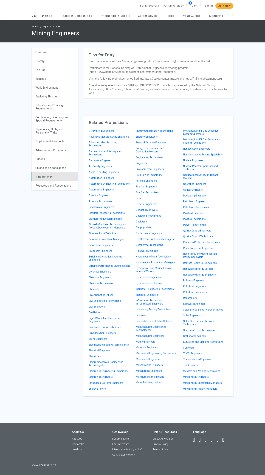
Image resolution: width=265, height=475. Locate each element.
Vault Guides (192, 16)
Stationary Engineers (195, 336)
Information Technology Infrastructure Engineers (149, 302)
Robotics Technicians (195, 292)
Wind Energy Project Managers (200, 388)
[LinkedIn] (201, 440)
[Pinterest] (218, 440)
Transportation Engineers (197, 359)
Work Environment (46, 87)
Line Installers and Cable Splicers (154, 321)
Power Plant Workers (195, 224)
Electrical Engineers (100, 350)
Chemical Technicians (101, 283)
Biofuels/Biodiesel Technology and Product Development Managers (108, 226)
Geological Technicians (148, 215)
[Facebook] (195, 440)
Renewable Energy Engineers (199, 274)
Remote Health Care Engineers (200, 263)
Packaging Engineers (195, 195)
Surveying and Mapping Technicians (203, 341)
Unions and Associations (50, 168)
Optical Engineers (193, 189)
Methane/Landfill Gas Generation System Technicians (201, 141)
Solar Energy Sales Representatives (203, 309)
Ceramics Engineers (100, 271)
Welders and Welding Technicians (201, 371)
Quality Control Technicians (198, 236)
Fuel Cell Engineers (146, 186)
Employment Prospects (50, 141)
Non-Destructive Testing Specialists (203, 154)
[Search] (232, 16)
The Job (40, 70)
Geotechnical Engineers (149, 233)
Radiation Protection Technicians (201, 242)
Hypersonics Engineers (148, 277)
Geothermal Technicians (149, 245)
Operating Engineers (194, 184)
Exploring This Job (46, 96)
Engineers (141, 163)
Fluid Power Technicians (149, 174)
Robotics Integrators (194, 286)
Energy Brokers (97, 388)
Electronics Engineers (101, 376)
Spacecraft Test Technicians (199, 330)
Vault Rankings (42, 16)
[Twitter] (207, 440)
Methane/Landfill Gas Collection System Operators (201, 132)
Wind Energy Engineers (196, 376)
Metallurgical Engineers (149, 370)
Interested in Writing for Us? (127, 449)
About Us (77, 438)
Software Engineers (194, 303)
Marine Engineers (145, 341)
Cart (194, 5)
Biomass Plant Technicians (104, 233)
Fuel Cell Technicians (147, 192)
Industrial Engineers (147, 294)
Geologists (142, 221)
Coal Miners (95, 312)
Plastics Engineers (193, 213)
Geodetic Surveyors (147, 209)
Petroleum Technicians (196, 207)
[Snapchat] (224, 440)
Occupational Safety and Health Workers (201, 176)
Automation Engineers (101, 177)
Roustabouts (190, 298)
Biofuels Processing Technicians (107, 213)
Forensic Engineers (146, 180)
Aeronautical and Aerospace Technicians (105, 153)
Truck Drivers (190, 365)
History (39, 61)
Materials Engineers (147, 347)
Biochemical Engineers (101, 207)
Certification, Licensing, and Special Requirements (52, 119)
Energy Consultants (147, 136)
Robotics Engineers (194, 280)
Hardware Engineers (147, 250)
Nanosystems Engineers (196, 148)
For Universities (173, 5)
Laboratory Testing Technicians (153, 309)
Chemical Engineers (100, 277)
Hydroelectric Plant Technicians (153, 256)
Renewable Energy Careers (198, 268)
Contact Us (78, 444)
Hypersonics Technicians (149, 283)
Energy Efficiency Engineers (151, 142)
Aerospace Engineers (101, 160)
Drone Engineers (98, 338)
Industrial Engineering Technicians (155, 289)
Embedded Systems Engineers (106, 382)
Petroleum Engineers (195, 201)
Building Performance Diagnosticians (109, 265)
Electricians (95, 356)
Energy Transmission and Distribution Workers (150, 150)
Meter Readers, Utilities (149, 382)
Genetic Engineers (146, 204)
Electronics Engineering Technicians (109, 371)
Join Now (224, 5)
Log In (209, 5)
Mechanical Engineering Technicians (156, 353)
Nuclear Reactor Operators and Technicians (200, 168)
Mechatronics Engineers (149, 365)
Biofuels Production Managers (106, 218)
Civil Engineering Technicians (105, 300)
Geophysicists (143, 227)
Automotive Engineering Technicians (109, 183)
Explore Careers (52, 26)
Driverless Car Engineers (102, 333)
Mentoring (216, 16)
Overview (41, 52)
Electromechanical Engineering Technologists (106, 364)
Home (35, 26)
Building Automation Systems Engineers (105, 258)
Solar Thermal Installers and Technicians (199, 323)
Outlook (40, 159)
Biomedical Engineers (101, 245)
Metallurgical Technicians (150, 376)
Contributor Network (123, 454)
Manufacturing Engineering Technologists (151, 328)
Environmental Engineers (150, 169)
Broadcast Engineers (100, 251)
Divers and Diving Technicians (105, 327)
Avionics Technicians (100, 201)
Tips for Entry (44, 176)
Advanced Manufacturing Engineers (109, 136)
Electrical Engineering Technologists (109, 344)
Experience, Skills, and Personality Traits (49, 131)
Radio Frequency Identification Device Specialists (200, 255)
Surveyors (188, 347)
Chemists (94, 289)
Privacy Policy (160, 444)
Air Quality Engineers (100, 166)
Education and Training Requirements (49, 107)
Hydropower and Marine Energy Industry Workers (153, 270)
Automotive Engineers (101, 189)
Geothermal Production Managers (155, 239)
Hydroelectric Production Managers (155, 262)
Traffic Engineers (192, 353)
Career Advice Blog (163, 438)
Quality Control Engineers (197, 230)
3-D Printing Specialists (101, 130)
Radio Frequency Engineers (198, 248)
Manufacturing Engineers (150, 335)
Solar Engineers (192, 315)
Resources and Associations (53, 185)
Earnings (40, 78)
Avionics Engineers (99, 195)
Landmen (141, 315)
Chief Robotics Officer (101, 295)
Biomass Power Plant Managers (107, 239)
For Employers (149, 5)
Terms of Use (160, 449)
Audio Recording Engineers (104, 172)
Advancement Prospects (50, 150)
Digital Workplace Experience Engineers (105, 320)
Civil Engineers (97, 306)
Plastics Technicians (194, 219)
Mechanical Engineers (148, 359)
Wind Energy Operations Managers (202, 382)
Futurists (141, 198)
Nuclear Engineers (193, 160)
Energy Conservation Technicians (154, 130)
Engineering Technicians (149, 157)
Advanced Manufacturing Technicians (103, 144)
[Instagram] (213, 440)
